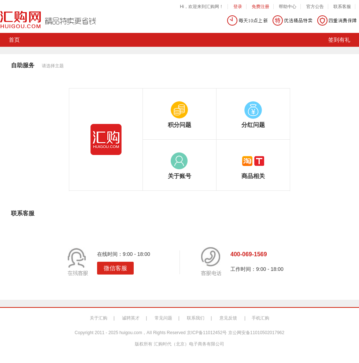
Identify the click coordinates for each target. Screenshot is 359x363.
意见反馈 (228, 318)
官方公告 (315, 6)
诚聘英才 (131, 318)
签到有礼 (339, 40)
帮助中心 (287, 6)
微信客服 (115, 268)
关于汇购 (98, 318)
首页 (14, 40)
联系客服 (342, 6)
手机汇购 (260, 318)
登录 (237, 6)
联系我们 (195, 318)
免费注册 (260, 6)
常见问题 (163, 318)
